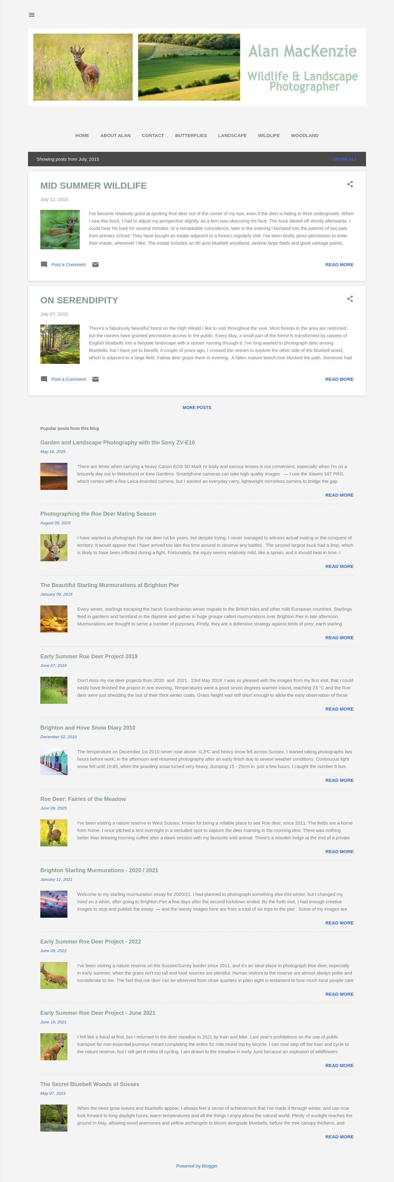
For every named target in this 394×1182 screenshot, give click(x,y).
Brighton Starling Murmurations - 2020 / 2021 (99, 870)
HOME (82, 135)
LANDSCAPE (232, 135)
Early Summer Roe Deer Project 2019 (89, 656)
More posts (197, 407)
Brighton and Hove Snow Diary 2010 (87, 728)
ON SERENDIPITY (79, 300)
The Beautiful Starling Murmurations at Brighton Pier (109, 585)
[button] (350, 184)
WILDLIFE (269, 135)
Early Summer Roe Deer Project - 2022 (90, 942)
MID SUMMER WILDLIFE (93, 185)
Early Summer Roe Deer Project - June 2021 (97, 1013)
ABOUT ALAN (115, 135)
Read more (339, 264)
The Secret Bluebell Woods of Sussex (89, 1084)
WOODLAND (305, 135)
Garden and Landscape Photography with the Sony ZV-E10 (117, 442)
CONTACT (153, 135)
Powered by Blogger (197, 1165)
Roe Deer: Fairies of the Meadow (83, 799)
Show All (345, 159)
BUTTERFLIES (191, 135)
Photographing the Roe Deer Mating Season (98, 514)
